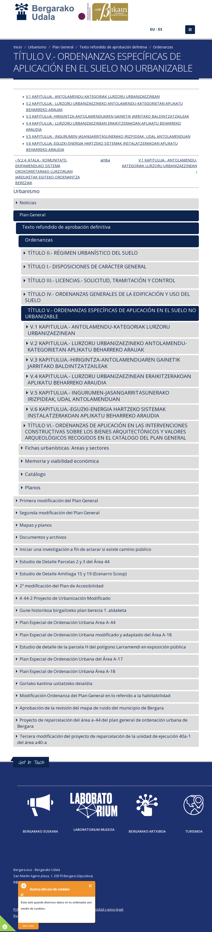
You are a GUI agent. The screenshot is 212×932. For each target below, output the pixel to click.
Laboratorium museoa (93, 829)
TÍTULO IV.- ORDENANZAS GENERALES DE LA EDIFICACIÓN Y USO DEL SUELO (107, 297)
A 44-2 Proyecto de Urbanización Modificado (65, 598)
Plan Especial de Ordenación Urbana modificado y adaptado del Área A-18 (96, 635)
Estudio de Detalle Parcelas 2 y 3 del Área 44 (64, 562)
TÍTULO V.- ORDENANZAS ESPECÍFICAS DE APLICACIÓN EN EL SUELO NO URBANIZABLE (110, 313)
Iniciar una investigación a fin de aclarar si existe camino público (85, 549)
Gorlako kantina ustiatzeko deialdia (56, 683)
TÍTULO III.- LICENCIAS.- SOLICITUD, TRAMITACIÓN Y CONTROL (101, 280)
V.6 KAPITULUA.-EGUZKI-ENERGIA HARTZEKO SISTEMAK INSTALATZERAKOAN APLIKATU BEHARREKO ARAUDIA (97, 412)
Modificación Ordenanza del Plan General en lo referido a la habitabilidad (95, 695)
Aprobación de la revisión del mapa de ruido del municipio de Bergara (92, 708)
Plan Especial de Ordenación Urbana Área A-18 (67, 671)
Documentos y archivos (43, 537)
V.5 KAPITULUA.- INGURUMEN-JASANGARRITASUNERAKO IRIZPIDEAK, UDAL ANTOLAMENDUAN (108, 136)
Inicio (17, 47)
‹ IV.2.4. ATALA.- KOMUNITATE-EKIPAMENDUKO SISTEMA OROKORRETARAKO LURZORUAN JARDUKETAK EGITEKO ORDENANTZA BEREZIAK (47, 171)
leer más (28, 925)
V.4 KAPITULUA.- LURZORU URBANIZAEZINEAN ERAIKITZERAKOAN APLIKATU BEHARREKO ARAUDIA (109, 379)
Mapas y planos (36, 525)
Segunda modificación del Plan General (60, 513)
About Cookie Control (23, 885)
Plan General (62, 47)
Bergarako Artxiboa (147, 831)
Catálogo (35, 474)
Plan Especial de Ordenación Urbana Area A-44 (67, 622)
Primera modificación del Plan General (59, 500)
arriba (104, 160)
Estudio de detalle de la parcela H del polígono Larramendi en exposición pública (103, 647)
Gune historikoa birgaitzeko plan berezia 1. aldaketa (73, 610)
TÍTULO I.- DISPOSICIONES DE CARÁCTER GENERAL (87, 266)
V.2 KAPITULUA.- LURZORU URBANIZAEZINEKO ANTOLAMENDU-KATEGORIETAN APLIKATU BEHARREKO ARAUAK (107, 346)
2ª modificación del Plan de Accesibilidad (62, 586)
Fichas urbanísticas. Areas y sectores (67, 447)
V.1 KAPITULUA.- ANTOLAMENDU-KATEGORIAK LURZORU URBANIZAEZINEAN (93, 96)
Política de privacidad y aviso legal (97, 909)
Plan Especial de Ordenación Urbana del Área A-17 (71, 659)
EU (152, 29)
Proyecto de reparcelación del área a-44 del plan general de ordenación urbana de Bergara (102, 723)
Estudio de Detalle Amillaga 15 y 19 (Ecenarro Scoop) (73, 574)
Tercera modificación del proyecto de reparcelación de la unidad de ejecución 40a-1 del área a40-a (104, 739)
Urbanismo (37, 47)
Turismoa (193, 831)
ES (160, 29)
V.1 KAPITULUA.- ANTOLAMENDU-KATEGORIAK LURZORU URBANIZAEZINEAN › (159, 166)
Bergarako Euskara (40, 831)
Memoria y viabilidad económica (62, 461)
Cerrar (90, 885)
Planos (32, 487)
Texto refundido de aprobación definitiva (113, 47)
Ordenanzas (163, 47)
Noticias (28, 203)
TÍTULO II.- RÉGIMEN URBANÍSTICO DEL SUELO (83, 252)
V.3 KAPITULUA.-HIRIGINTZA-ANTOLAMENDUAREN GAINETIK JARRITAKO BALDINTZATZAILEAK (107, 116)
